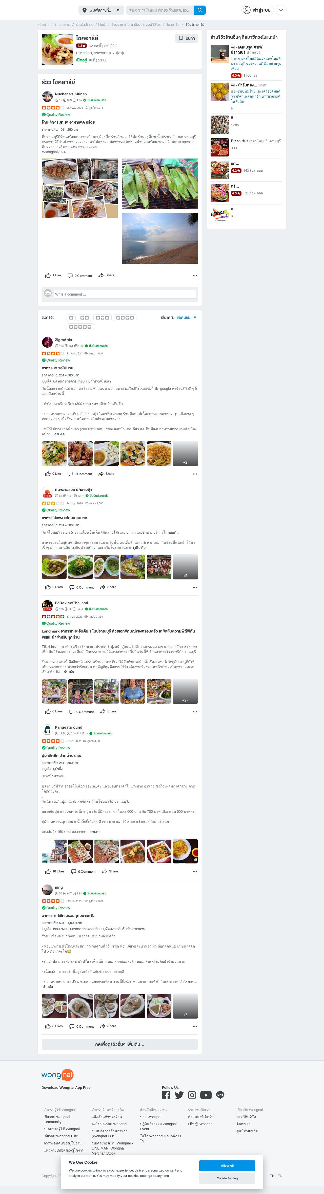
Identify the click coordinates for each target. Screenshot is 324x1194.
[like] (54, 276)
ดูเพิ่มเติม (139, 550)
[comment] (82, 276)
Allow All (227, 1165)
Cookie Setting (227, 1178)
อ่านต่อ (59, 435)
